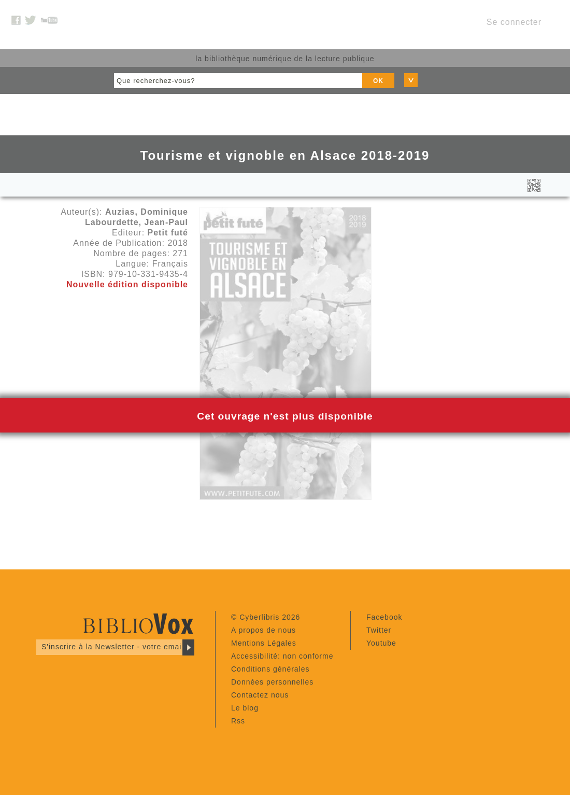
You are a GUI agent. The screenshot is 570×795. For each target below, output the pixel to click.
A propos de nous (263, 630)
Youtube (381, 643)
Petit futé (168, 232)
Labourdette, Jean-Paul (136, 222)
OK (378, 81)
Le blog (245, 708)
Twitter (378, 630)
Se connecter (514, 22)
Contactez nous (260, 695)
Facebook (384, 617)
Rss (238, 721)
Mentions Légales (263, 643)
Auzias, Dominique (146, 211)
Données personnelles (272, 682)
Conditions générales (270, 669)
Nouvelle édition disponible (127, 284)
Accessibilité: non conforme (282, 656)
